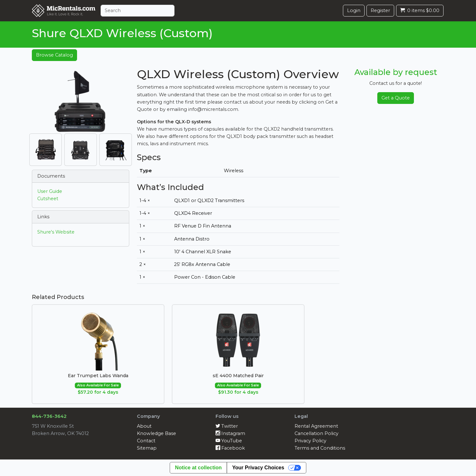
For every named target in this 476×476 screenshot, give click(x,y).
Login (353, 10)
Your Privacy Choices (258, 467)
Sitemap (147, 448)
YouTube (229, 441)
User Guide (49, 191)
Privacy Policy (310, 441)
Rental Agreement (316, 426)
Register (380, 10)
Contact (146, 441)
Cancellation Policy (316, 433)
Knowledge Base (156, 433)
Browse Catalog (54, 55)
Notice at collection (198, 467)
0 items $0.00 (419, 10)
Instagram (230, 433)
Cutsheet (47, 198)
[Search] (137, 11)
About (144, 426)
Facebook (230, 448)
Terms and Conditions (320, 448)
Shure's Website (56, 232)
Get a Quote (395, 98)
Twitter (227, 426)
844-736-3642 (49, 416)
